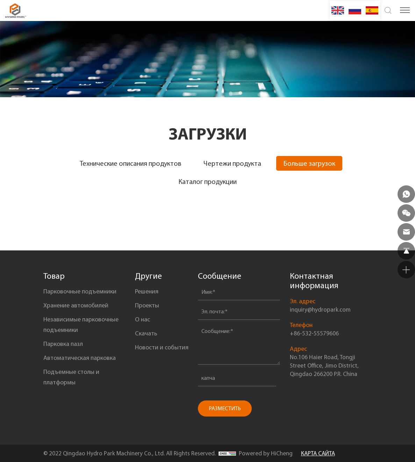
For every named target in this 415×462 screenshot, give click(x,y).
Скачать (146, 333)
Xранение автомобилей (75, 305)
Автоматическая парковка (79, 358)
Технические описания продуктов (130, 163)
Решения (146, 291)
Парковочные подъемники (79, 291)
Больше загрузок (309, 163)
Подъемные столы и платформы (71, 377)
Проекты (147, 305)
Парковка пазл (63, 344)
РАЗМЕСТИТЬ (225, 408)
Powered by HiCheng (266, 453)
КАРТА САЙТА (318, 453)
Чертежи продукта (232, 163)
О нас (142, 319)
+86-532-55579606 (314, 333)
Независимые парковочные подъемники (81, 324)
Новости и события (161, 347)
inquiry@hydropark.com (320, 309)
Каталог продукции (207, 181)
